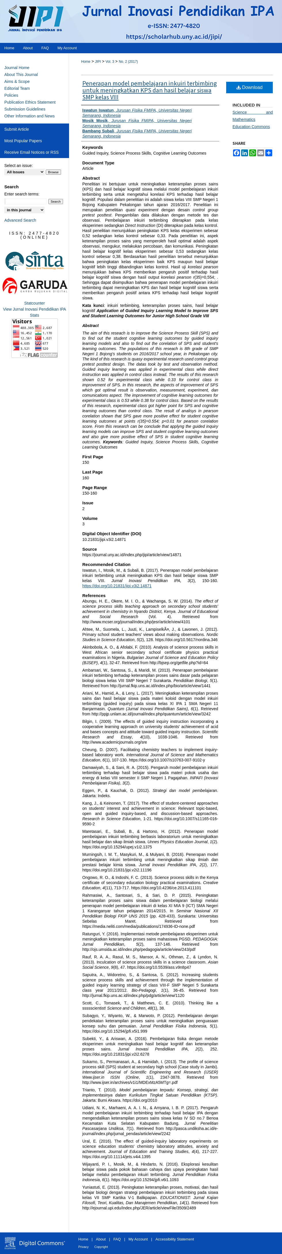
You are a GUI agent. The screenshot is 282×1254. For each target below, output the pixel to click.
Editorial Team (17, 88)
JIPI (98, 62)
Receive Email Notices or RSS (31, 152)
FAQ (117, 1239)
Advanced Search (20, 220)
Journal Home (16, 67)
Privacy (83, 1247)
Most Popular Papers (23, 140)
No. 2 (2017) (128, 62)
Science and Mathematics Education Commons (253, 119)
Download (250, 87)
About (101, 1239)
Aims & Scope (17, 81)
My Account (138, 1239)
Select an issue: (18, 165)
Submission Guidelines (24, 109)
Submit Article (16, 129)
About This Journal (21, 74)
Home (85, 62)
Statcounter (34, 303)
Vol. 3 (110, 62)
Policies (11, 95)
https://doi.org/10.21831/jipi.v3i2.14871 (117, 586)
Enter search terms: (21, 194)
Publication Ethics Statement (30, 102)
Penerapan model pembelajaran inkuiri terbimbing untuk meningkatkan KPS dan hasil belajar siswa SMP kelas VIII (149, 90)
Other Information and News (29, 116)
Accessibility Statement (174, 1239)
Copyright (101, 1247)
